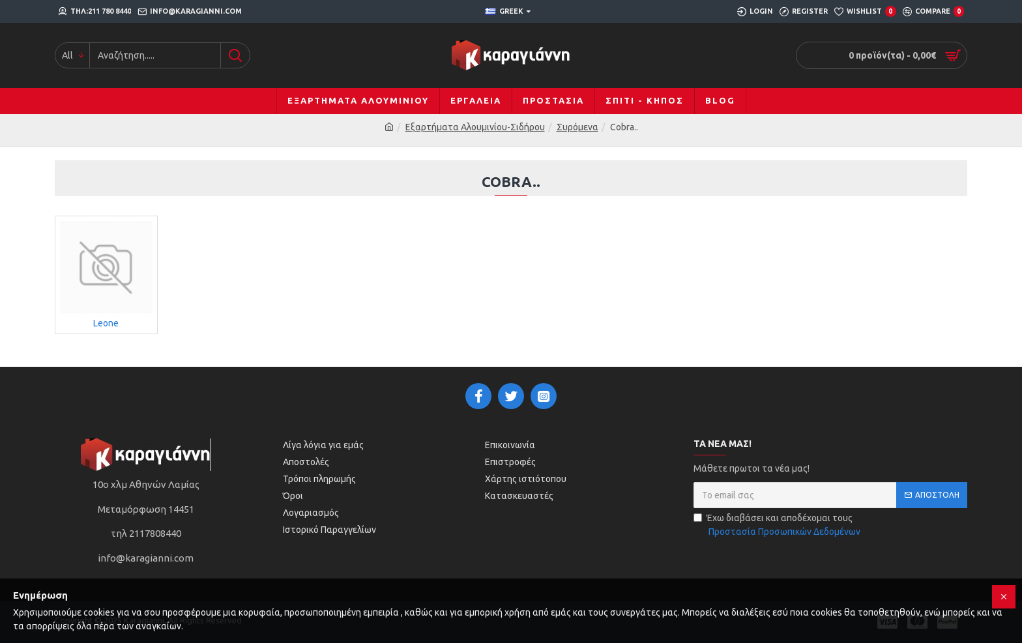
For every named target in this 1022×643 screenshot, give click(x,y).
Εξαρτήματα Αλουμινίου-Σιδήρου (475, 127)
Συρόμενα (577, 127)
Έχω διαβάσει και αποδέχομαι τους (778, 526)
